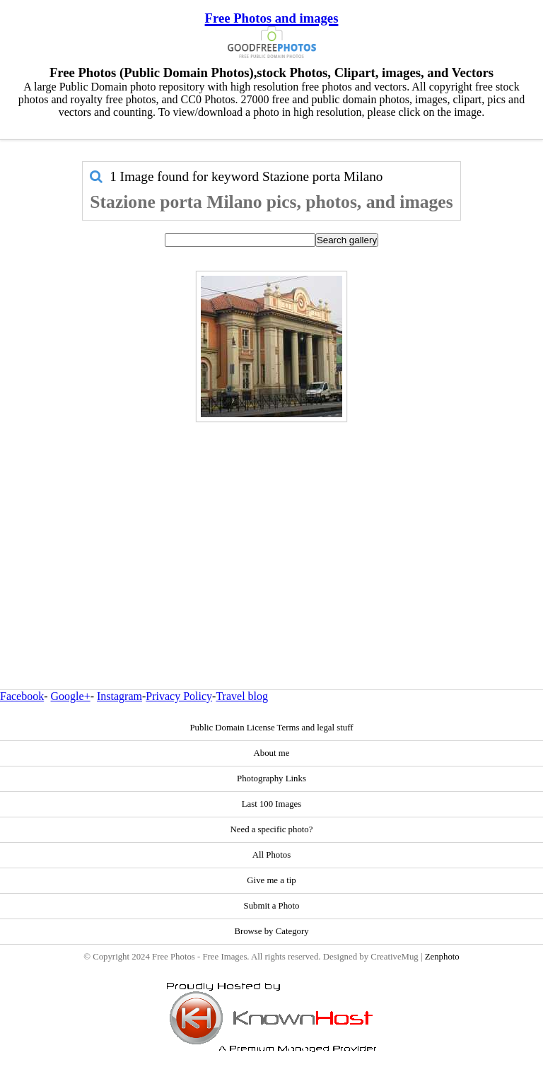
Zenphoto (442, 957)
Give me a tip (271, 880)
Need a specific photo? (271, 829)
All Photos (271, 855)
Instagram (119, 696)
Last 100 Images (272, 804)
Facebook (22, 696)
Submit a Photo (272, 906)
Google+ (70, 696)
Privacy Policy (179, 696)
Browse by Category (271, 931)
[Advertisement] (272, 525)
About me (272, 753)
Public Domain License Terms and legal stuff (271, 728)
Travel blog (242, 696)
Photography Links (271, 778)
